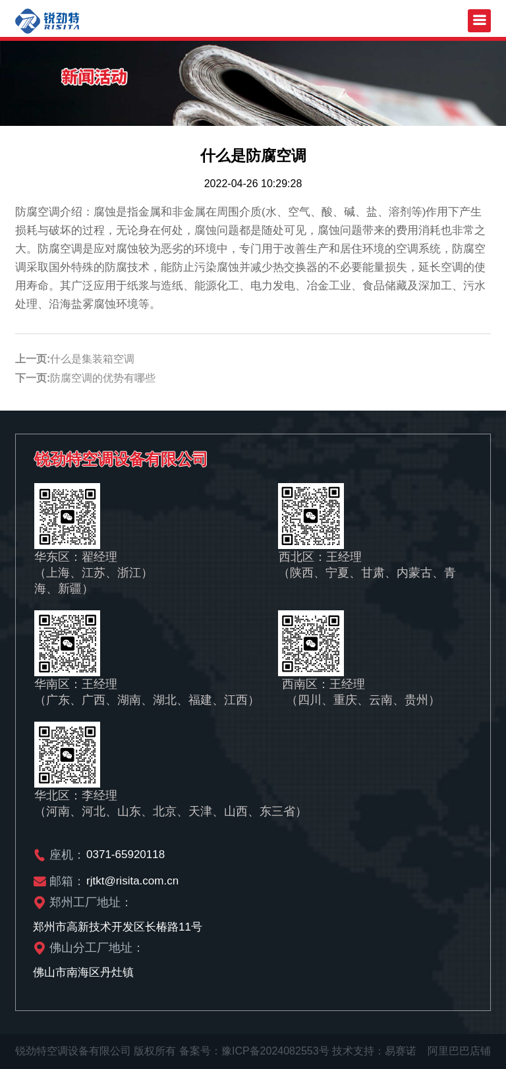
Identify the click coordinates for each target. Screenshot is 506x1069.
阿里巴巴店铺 (459, 1050)
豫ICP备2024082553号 (275, 1050)
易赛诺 (400, 1050)
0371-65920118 (125, 854)
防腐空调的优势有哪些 (102, 378)
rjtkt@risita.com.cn (132, 881)
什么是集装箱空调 (92, 358)
